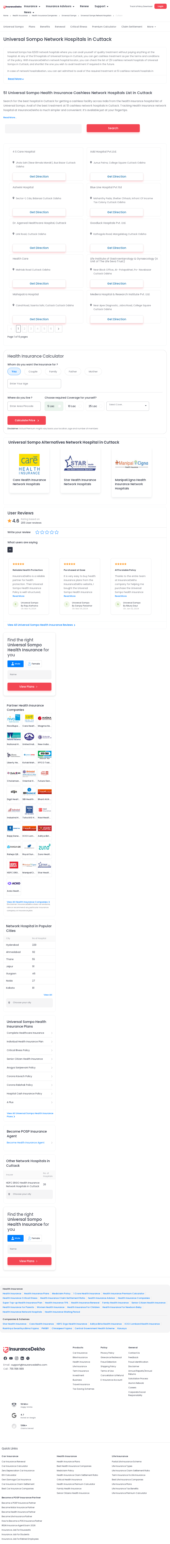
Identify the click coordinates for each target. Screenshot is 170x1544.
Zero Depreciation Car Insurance (18, 1470)
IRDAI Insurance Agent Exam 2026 (19, 1525)
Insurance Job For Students (15, 1534)
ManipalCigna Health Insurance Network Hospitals (130, 484)
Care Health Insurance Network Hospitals (29, 482)
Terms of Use (107, 1370)
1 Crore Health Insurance (86, 1293)
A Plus (10, 1102)
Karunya (122, 1328)
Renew (84, 6)
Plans (32, 26)
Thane (10, 959)
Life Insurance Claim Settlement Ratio (131, 1470)
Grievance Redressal (111, 1357)
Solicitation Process (138, 1378)
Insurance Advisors (60, 6)
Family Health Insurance (115, 1302)
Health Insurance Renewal (85, 1302)
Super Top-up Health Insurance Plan (22, 1302)
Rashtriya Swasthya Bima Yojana (21, 1328)
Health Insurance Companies (134, 1298)
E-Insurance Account (111, 1379)
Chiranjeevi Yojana (62, 1328)
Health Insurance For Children (83, 1307)
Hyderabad (12, 945)
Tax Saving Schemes (83, 1388)
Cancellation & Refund (112, 1375)
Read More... (10, 117)
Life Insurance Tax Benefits (125, 1488)
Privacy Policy (107, 1352)
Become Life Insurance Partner (17, 1516)
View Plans (29, 687)
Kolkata (10, 988)
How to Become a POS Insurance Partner (22, 1520)
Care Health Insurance (41, 1323)
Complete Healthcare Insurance (25, 1033)
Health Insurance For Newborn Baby (122, 1307)
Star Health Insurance (14, 1323)
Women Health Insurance (50, 1307)
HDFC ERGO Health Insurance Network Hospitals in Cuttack (23, 1184)
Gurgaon (11, 973)
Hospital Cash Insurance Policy (24, 1093)
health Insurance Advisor (101, 1298)
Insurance (32, 6)
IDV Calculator (9, 1475)
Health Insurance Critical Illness (20, 1298)
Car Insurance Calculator (15, 1466)
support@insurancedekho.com (29, 1364)
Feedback (133, 1357)
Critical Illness (78, 26)
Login (160, 6)
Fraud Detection (109, 1361)
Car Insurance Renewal (13, 1461)
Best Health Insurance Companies (74, 1466)
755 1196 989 (16, 1368)
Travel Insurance (81, 1384)
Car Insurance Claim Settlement (18, 1484)
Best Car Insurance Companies (18, 1488)
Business (77, 1379)
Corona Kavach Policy (19, 1076)
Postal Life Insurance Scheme (126, 1461)
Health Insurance (12, 1293)
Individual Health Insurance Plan (25, 1041)
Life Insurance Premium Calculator (129, 1493)
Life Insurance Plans (122, 1484)
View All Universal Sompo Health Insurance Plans (30, 1115)
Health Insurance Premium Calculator (123, 1293)
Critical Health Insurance (69, 1479)
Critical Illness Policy (18, 1050)
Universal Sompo (13, 26)
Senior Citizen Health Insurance (25, 1059)
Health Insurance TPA (56, 1302)
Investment (78, 1375)
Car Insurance (80, 1352)
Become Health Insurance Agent (25, 1142)
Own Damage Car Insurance (16, 1479)
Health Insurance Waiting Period (62, 1311)
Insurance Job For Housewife (16, 1529)
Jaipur (9, 966)
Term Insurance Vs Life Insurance (128, 1475)
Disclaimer (133, 1366)
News (29, 12)
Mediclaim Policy (61, 1293)
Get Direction (39, 177)
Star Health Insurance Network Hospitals (80, 482)
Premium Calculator (104, 26)
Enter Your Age (19, 383)
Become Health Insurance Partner (18, 1511)
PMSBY (45, 1328)
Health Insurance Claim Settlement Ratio (62, 1298)
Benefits (45, 26)
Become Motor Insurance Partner (18, 1507)
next (58, 328)
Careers (132, 1387)
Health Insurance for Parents (18, 1307)
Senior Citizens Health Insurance (73, 1493)
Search (113, 128)
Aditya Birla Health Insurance (106, 1323)
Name (13, 674)
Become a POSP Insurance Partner (19, 1502)
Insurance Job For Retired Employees (20, 1538)
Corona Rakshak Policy (20, 1085)
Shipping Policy (108, 1366)
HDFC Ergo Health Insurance (72, 1323)
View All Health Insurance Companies (28, 902)
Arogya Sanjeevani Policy (21, 1067)
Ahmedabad (13, 952)
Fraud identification (138, 1361)
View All (48, 994)
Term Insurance (81, 1370)
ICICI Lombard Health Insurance (142, 1323)
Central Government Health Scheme (95, 1328)
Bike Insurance (80, 1357)
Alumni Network (136, 1383)
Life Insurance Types (122, 1466)
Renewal (60, 26)
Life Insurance (80, 1366)
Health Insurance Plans (36, 1293)
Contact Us (134, 1352)
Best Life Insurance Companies (127, 1479)
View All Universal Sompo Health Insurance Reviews (41, 625)
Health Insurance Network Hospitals (22, 1311)
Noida (9, 980)
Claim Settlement (131, 26)
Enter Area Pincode (21, 406)
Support (101, 6)
